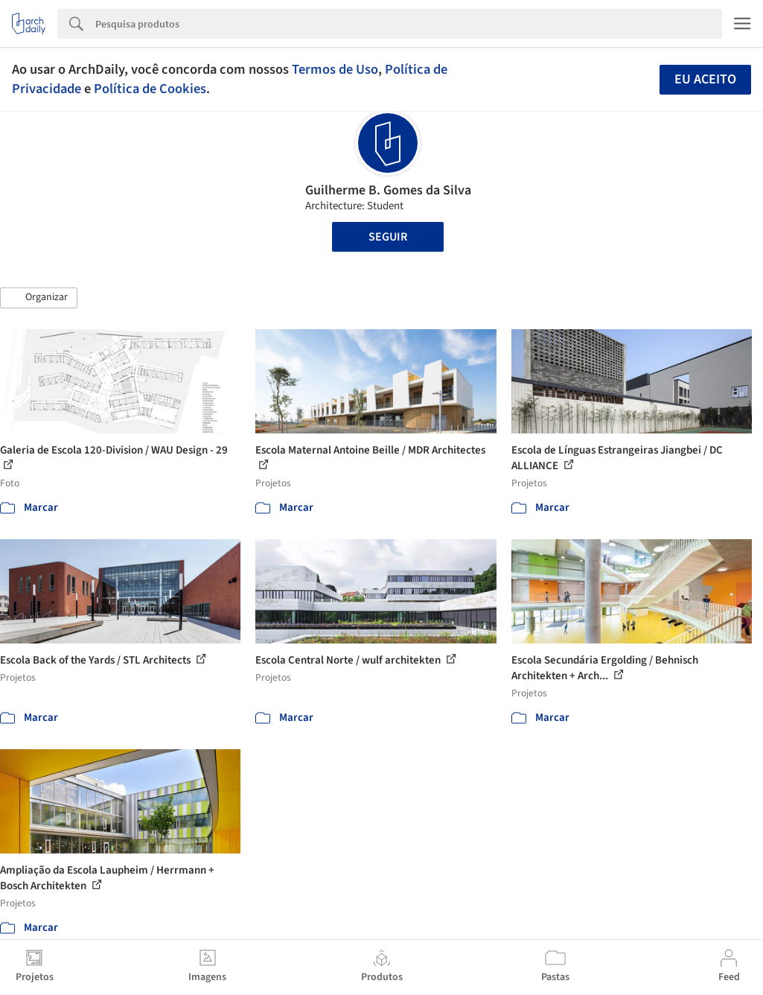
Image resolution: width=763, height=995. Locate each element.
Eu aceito (705, 79)
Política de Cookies (150, 88)
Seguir (387, 237)
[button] (38, 297)
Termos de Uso (335, 69)
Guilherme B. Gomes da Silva (388, 190)
